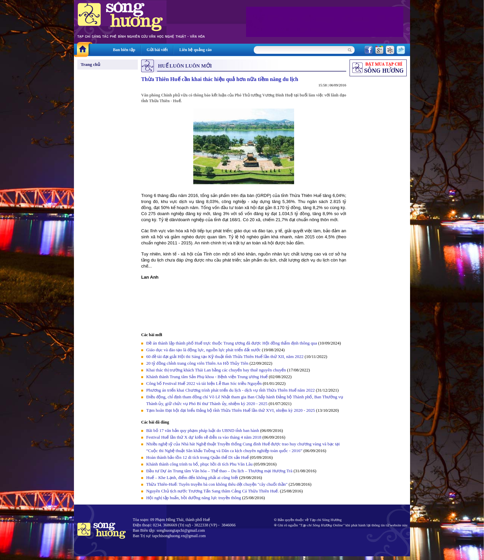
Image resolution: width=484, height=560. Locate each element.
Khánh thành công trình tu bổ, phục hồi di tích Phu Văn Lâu (199, 464)
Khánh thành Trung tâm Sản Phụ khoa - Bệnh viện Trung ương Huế (207, 376)
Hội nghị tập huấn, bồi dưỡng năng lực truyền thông (193, 497)
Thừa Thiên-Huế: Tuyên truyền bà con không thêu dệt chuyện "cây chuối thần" (217, 484)
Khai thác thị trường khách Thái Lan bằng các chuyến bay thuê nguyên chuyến (216, 369)
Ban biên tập (124, 49)
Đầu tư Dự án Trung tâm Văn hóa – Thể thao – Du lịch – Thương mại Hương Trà (219, 470)
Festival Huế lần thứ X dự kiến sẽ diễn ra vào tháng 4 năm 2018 (203, 437)
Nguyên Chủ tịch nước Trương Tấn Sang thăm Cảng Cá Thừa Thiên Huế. (212, 490)
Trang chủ (90, 64)
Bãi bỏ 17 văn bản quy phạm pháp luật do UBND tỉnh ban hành (202, 430)
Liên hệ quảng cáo (195, 49)
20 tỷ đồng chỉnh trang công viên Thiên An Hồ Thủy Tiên (197, 363)
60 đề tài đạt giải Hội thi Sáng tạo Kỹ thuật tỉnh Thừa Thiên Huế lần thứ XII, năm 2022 (225, 356)
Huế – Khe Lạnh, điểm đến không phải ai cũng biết (192, 477)
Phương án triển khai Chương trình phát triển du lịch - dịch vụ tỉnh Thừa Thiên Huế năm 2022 (230, 390)
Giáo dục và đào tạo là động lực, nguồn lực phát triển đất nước (203, 349)
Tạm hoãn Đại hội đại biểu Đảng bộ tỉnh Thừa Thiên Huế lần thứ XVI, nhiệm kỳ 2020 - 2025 (230, 410)
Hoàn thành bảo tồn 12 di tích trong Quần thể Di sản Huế (197, 457)
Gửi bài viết (157, 49)
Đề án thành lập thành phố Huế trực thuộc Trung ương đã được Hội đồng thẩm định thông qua (231, 343)
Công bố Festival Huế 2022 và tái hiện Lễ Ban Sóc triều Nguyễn (203, 383)
